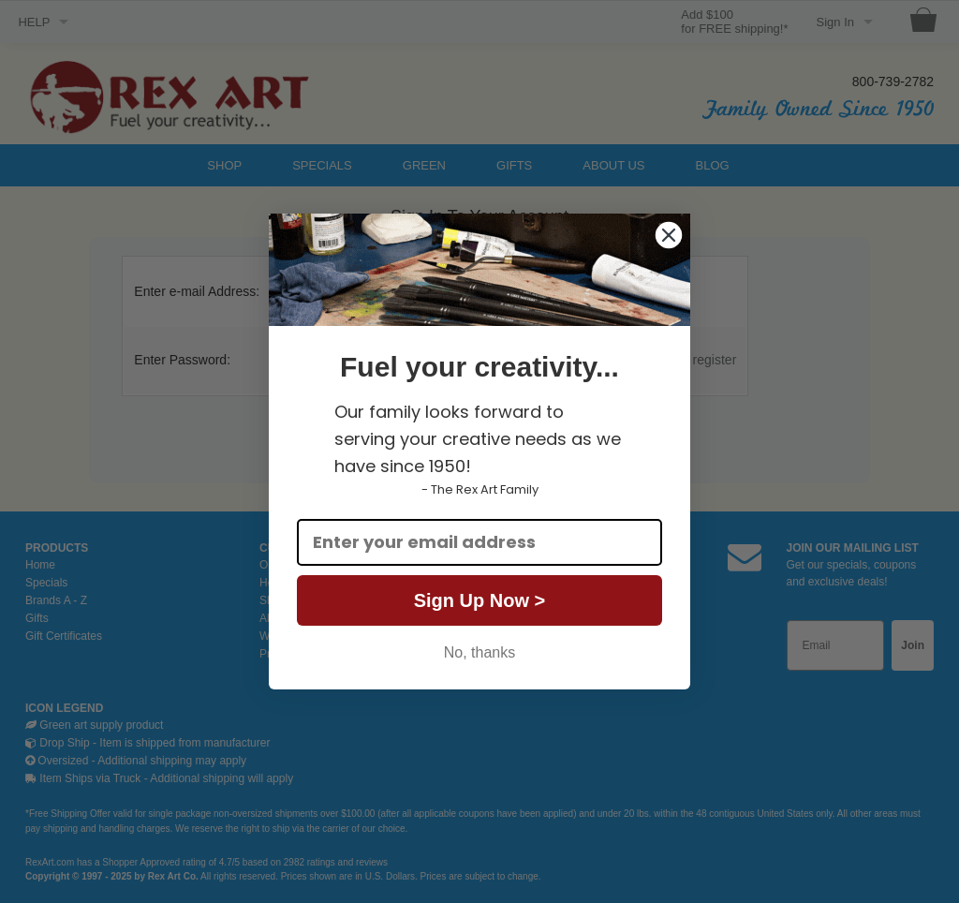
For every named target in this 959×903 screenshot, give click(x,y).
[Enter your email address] (479, 542)
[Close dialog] (669, 235)
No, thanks (479, 652)
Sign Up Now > (480, 600)
